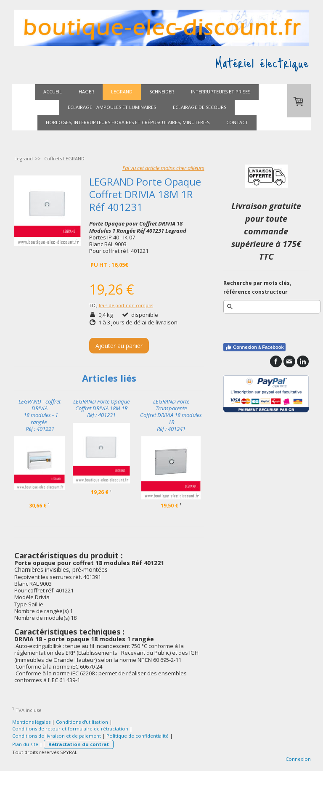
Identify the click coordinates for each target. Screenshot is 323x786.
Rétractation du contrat (78, 744)
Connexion (298, 759)
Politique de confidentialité (137, 736)
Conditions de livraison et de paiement (56, 736)
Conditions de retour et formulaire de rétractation (70, 728)
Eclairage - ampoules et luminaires (112, 107)
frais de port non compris (126, 305)
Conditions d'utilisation (82, 722)
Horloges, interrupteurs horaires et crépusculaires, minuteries (127, 122)
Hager (86, 91)
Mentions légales (31, 722)
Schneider (161, 91)
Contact (237, 122)
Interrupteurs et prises (220, 91)
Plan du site (25, 744)
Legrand (121, 91)
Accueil (52, 91)
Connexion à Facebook (254, 347)
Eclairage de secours (199, 107)
